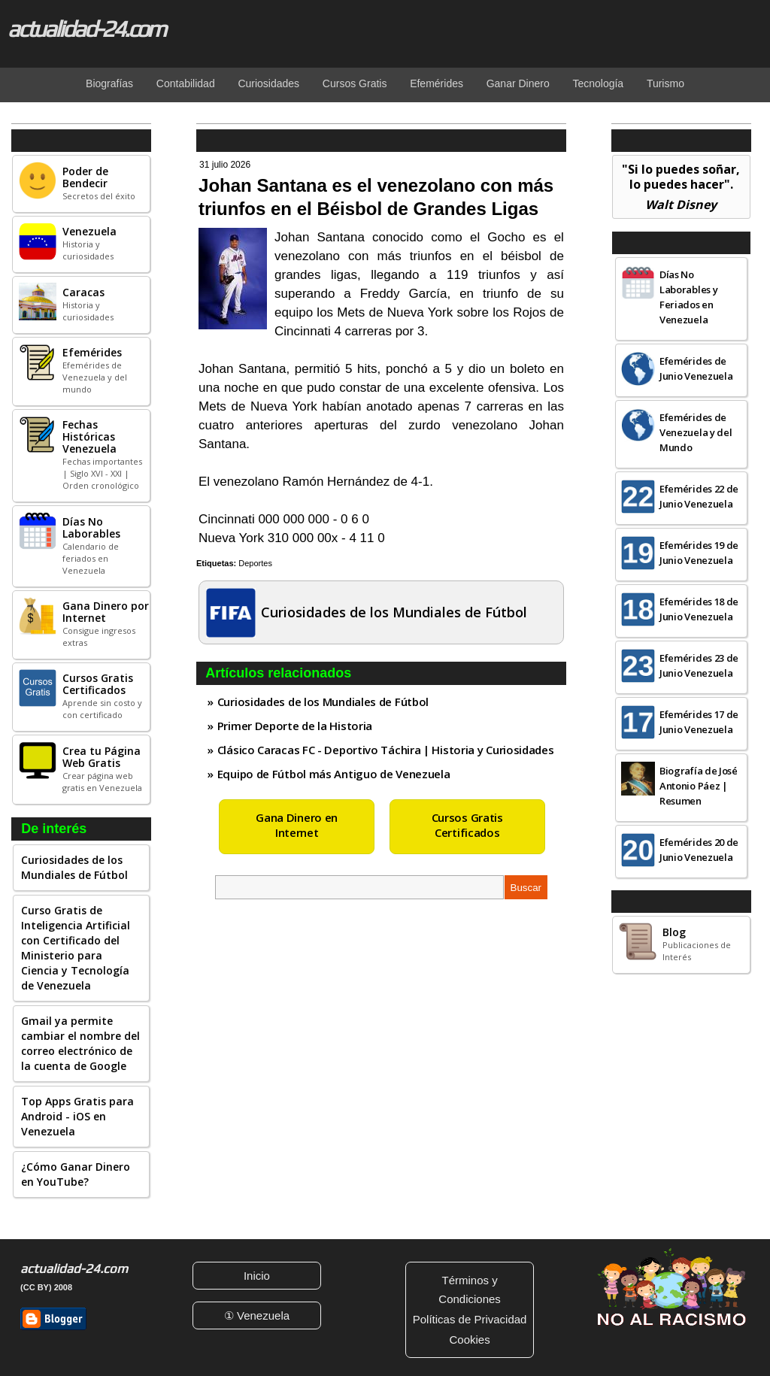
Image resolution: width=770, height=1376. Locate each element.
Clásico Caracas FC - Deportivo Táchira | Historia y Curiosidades (385, 749)
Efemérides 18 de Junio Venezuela (698, 609)
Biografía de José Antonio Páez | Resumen (698, 786)
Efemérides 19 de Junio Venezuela (698, 552)
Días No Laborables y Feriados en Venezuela (688, 297)
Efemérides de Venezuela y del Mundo (695, 432)
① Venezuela (257, 1315)
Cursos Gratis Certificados (467, 825)
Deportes (255, 563)
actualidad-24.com (86, 28)
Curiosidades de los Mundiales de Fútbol (74, 867)
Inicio (257, 1275)
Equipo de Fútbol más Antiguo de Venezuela (333, 773)
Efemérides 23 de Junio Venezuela (698, 665)
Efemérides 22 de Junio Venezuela (698, 496)
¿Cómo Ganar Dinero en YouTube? (75, 1174)
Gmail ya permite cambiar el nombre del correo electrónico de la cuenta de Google (80, 1043)
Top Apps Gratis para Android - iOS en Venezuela (77, 1116)
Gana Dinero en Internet (297, 825)
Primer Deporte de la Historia (294, 725)
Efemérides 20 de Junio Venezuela (698, 849)
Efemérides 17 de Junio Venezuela (698, 722)
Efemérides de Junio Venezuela (696, 368)
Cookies (469, 1339)
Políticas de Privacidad (470, 1319)
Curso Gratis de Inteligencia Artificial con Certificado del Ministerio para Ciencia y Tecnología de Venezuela (75, 948)
